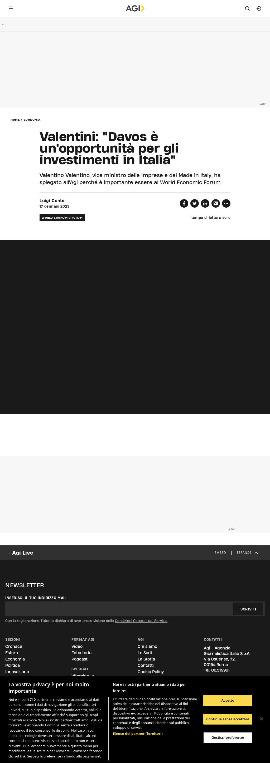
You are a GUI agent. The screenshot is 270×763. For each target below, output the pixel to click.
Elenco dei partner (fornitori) (138, 705)
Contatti (146, 665)
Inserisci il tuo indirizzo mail (36, 597)
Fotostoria (81, 652)
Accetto (227, 700)
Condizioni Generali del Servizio (141, 621)
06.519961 (220, 670)
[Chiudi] (261, 719)
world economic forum (62, 217)
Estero (11, 652)
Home (15, 119)
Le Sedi (145, 652)
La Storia (146, 659)
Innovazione (17, 671)
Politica (12, 665)
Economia (32, 119)
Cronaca (13, 646)
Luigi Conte (52, 201)
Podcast (79, 659)
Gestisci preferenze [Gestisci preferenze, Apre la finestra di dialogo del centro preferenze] (227, 737)
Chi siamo (147, 646)
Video (77, 646)
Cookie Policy (151, 671)
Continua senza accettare (227, 719)
